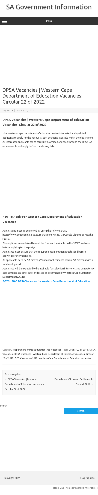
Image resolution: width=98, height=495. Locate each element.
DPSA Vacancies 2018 (26, 358)
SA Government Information (49, 6)
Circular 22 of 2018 (78, 349)
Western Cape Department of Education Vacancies (65, 358)
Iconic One (58, 488)
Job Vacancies (54, 349)
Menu (49, 21)
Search (3, 405)
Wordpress (92, 488)
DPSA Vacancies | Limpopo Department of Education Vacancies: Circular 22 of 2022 (24, 384)
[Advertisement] (48, 56)
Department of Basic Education (29, 349)
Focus (10, 110)
